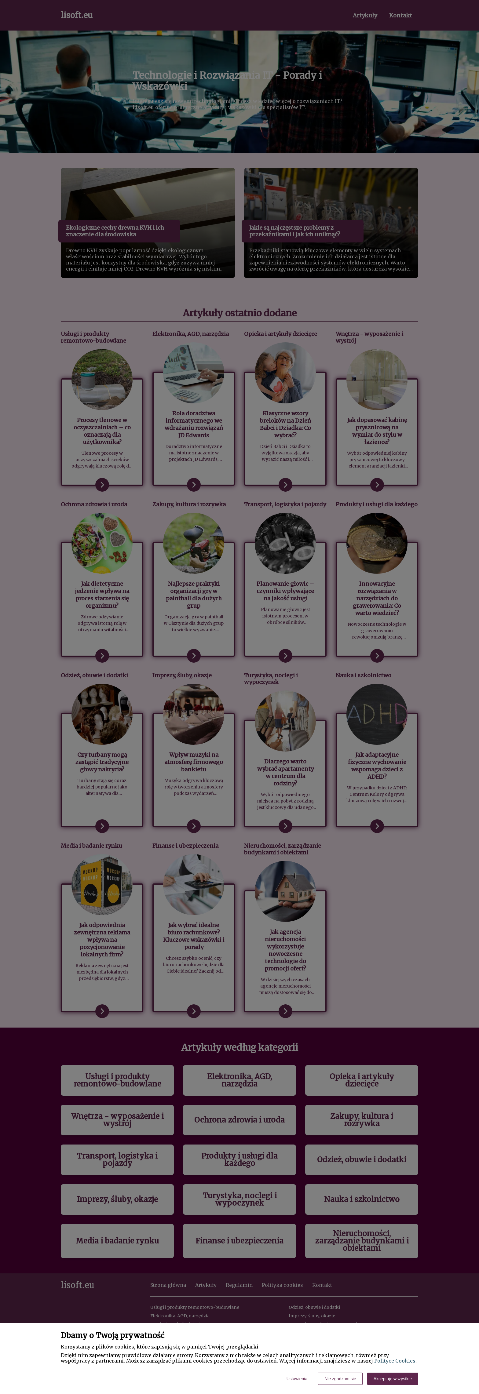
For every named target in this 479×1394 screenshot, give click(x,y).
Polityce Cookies (394, 1361)
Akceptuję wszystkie (393, 1378)
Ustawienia (297, 1378)
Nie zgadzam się (340, 1378)
